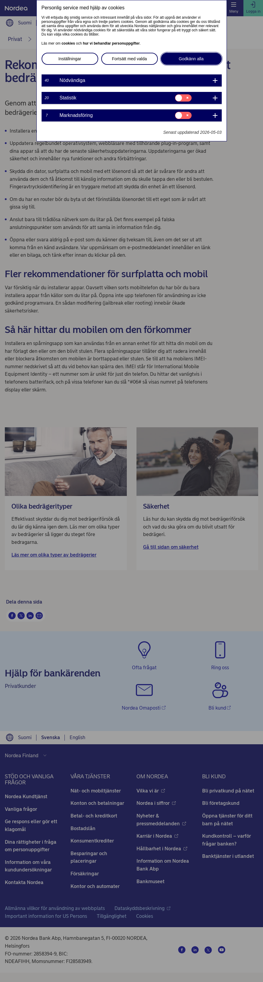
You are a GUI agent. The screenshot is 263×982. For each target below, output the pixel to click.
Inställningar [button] (69, 58)
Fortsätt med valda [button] (129, 58)
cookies (68, 43)
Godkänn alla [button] (191, 58)
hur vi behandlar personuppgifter (111, 43)
